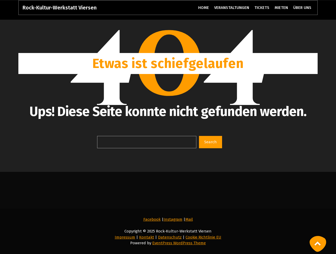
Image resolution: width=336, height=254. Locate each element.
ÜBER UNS (302, 7)
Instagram (173, 219)
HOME (203, 7)
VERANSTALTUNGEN (231, 7)
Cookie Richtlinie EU (203, 237)
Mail (189, 219)
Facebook (152, 219)
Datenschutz (170, 237)
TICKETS (262, 7)
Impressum (125, 237)
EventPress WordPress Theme (179, 243)
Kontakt (146, 237)
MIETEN (281, 7)
